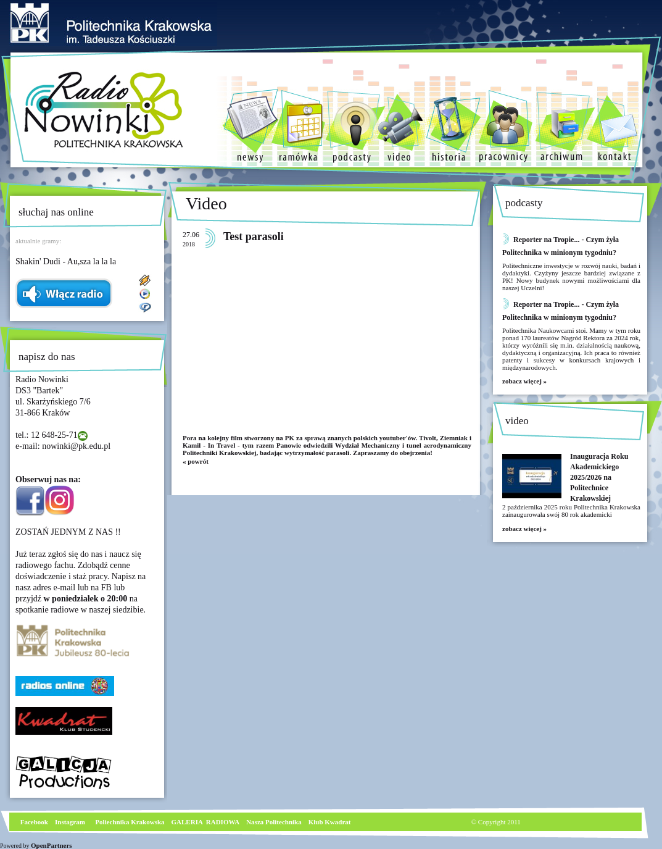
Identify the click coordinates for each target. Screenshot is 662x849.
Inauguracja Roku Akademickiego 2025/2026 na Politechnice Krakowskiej (599, 477)
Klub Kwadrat (329, 822)
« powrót (196, 461)
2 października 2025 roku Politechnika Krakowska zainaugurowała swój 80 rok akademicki (571, 510)
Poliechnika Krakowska (130, 822)
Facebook (33, 822)
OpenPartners (51, 845)
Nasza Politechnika (274, 822)
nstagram (71, 822)
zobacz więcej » (524, 381)
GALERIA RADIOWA (206, 822)
